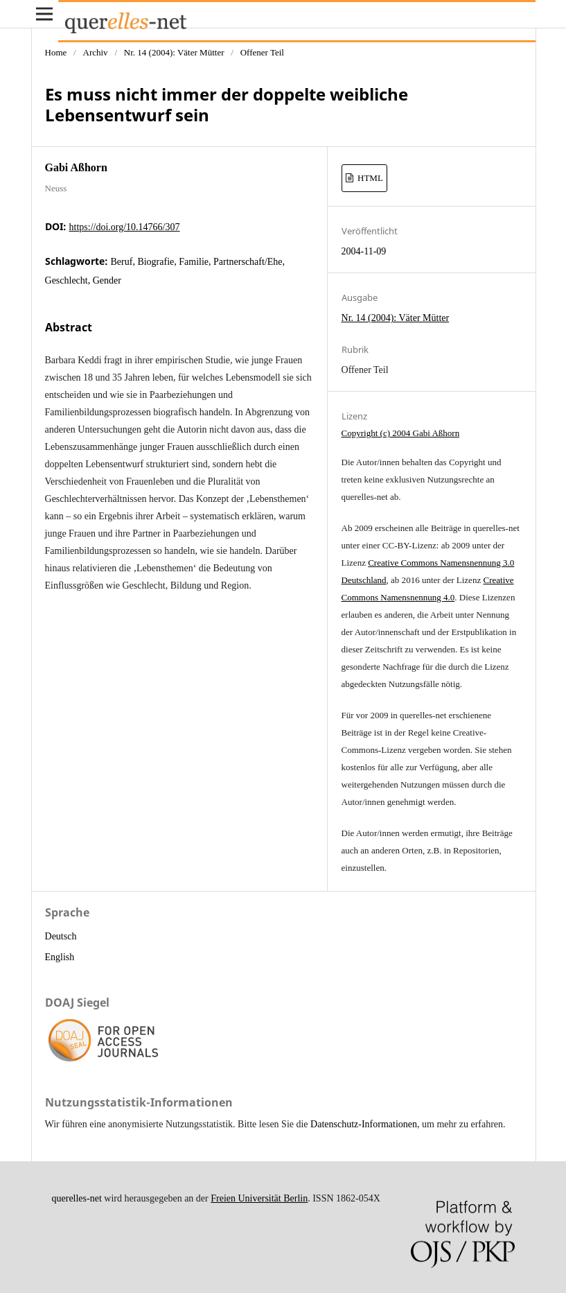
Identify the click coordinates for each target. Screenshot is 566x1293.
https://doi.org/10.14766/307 (124, 227)
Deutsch (61, 936)
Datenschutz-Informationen (363, 1124)
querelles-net (77, 1198)
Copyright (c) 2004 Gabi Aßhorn (401, 433)
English (60, 957)
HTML (369, 178)
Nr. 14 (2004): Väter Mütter (174, 52)
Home (56, 52)
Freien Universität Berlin (259, 1198)
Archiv (94, 52)
